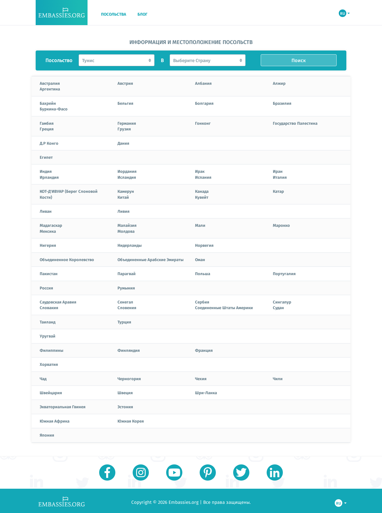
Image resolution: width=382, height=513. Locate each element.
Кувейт (201, 197)
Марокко (281, 225)
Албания (203, 83)
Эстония (125, 406)
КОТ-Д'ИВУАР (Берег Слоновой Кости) (69, 194)
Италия (280, 177)
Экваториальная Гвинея (62, 406)
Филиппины (51, 350)
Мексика (48, 231)
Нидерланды (130, 245)
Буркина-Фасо (54, 109)
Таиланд (47, 322)
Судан (278, 307)
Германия (127, 123)
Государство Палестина (295, 123)
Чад (43, 378)
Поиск (298, 60)
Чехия (200, 378)
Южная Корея (131, 421)
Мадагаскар (51, 225)
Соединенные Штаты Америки (224, 307)
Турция (124, 322)
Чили (278, 378)
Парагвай (127, 273)
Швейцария (51, 392)
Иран (278, 171)
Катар (278, 191)
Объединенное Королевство (67, 259)
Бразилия (282, 103)
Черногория (129, 378)
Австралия (50, 83)
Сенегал (125, 302)
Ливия (123, 211)
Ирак (200, 171)
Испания (203, 177)
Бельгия (125, 103)
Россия (46, 288)
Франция (204, 350)
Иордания (127, 171)
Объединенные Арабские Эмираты (150, 259)
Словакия (49, 307)
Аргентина (50, 89)
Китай (123, 197)
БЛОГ (143, 14)
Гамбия (46, 123)
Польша (202, 273)
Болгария (204, 103)
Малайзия (127, 225)
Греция (46, 129)
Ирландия (49, 177)
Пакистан (49, 273)
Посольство (58, 60)
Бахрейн (48, 103)
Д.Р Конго (49, 143)
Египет (46, 157)
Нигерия (48, 245)
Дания (123, 143)
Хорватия (49, 364)
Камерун (126, 191)
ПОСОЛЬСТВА (113, 14)
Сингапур (282, 302)
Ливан (46, 211)
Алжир (279, 83)
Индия (46, 171)
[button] (117, 60)
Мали (200, 225)
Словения (127, 307)
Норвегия (204, 245)
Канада (202, 191)
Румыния (126, 288)
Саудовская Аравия (58, 302)
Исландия (127, 177)
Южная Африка (54, 421)
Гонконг (203, 123)
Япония (47, 435)
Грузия (124, 129)
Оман (200, 259)
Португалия (284, 273)
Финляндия (129, 350)
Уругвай (47, 336)
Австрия (125, 83)
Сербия (202, 302)
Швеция (125, 392)
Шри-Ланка (206, 392)
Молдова (126, 231)
